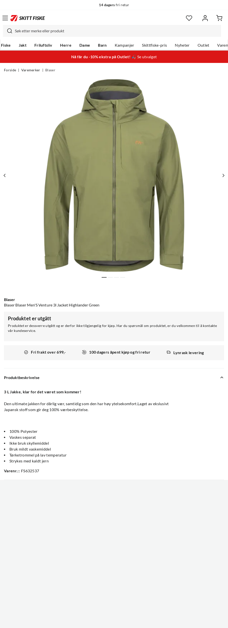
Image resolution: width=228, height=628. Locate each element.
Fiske (6, 45)
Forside (10, 70)
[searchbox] (116, 31)
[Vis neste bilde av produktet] (222, 175)
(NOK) (114, 599)
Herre (65, 45)
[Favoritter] (189, 18)
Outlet (203, 45)
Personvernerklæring (94, 620)
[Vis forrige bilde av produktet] (5, 175)
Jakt (22, 45)
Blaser (50, 70)
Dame (84, 45)
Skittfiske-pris (154, 45)
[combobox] (112, 31)
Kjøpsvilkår (124, 620)
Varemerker (30, 70)
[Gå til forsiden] (27, 18)
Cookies (144, 620)
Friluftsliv (43, 45)
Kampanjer (124, 45)
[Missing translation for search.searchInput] (7, 31)
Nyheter (182, 45)
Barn (102, 45)
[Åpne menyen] (5, 18)
